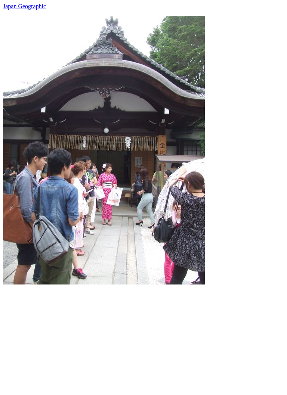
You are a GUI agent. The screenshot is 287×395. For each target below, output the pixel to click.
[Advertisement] (143, 336)
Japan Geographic (24, 6)
